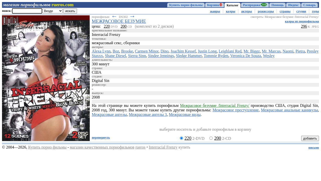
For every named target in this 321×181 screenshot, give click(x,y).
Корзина (214, 5)
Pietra (300, 51)
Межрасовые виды (185, 114)
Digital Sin (100, 80)
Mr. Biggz (252, 51)
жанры (215, 11)
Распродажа (255, 5)
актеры (246, 11)
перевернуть (101, 137)
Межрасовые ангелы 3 (148, 114)
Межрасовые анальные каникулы (289, 110)
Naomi (288, 51)
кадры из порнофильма (302, 21)
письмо (313, 147)
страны (285, 11)
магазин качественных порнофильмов (102, 147)
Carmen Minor (146, 51)
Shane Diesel (115, 56)
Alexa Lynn (101, 51)
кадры (230, 11)
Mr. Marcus (271, 51)
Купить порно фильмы (186, 5)
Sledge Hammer (189, 56)
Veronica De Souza (245, 56)
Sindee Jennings (161, 56)
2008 (96, 97)
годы (315, 11)
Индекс (293, 5)
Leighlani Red (230, 51)
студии (301, 11)
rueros (140, 147)
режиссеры (266, 11)
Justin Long (207, 51)
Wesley (269, 56)
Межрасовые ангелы (109, 114)
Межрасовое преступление (236, 110)
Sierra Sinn (137, 56)
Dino (164, 51)
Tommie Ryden (216, 56)
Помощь (277, 5)
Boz (116, 51)
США (96, 72)
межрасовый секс (106, 43)
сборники (131, 43)
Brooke (127, 51)
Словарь (309, 5)
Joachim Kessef (183, 51)
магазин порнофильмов (26, 4)
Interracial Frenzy (163, 147)
